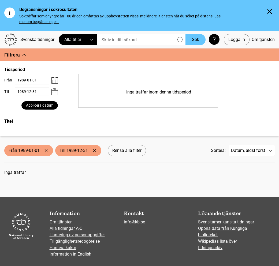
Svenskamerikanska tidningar (226, 221)
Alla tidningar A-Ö (66, 228)
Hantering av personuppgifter (77, 234)
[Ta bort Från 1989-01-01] (46, 150)
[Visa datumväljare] (54, 80)
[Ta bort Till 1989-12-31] (94, 150)
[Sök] (141, 39)
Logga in (236, 39)
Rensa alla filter (127, 150)
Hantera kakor (63, 247)
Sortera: (218, 150)
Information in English (70, 254)
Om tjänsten (263, 39)
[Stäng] (270, 11)
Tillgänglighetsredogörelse (75, 241)
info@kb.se (134, 221)
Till (6, 91)
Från (8, 80)
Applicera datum (39, 105)
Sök (195, 39)
